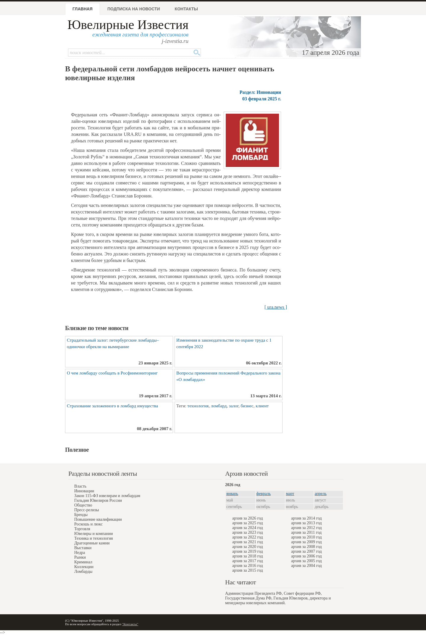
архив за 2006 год (306, 556)
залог (233, 405)
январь (232, 493)
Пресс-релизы (86, 510)
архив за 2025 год (247, 523)
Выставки (82, 548)
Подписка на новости (133, 9)
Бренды (81, 514)
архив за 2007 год (306, 551)
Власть (80, 486)
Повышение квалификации (98, 519)
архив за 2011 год (306, 532)
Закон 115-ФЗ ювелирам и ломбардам (107, 495)
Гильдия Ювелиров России (98, 500)
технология (198, 405)
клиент (262, 405)
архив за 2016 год (247, 565)
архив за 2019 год (247, 551)
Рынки (80, 557)
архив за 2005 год (306, 561)
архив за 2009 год (306, 542)
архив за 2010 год (306, 537)
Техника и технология (93, 538)
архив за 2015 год (247, 570)
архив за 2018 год (247, 556)
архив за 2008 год (306, 546)
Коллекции (83, 567)
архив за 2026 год (247, 518)
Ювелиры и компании (93, 533)
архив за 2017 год (247, 561)
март (290, 493)
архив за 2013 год (306, 523)
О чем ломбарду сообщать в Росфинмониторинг (112, 373)
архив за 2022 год (247, 537)
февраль (263, 493)
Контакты (186, 9)
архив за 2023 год (247, 532)
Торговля (82, 529)
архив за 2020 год (247, 546)
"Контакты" (130, 624)
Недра (79, 552)
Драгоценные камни (92, 543)
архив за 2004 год (306, 565)
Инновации (84, 491)
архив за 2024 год (247, 527)
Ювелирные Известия (127, 24)
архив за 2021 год (247, 542)
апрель (321, 493)
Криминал (83, 562)
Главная (82, 9)
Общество (83, 505)
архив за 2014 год (306, 518)
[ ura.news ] (275, 307)
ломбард (219, 405)
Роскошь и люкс (88, 524)
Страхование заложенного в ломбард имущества (112, 405)
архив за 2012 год (306, 527)
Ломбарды (83, 571)
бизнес (247, 405)
